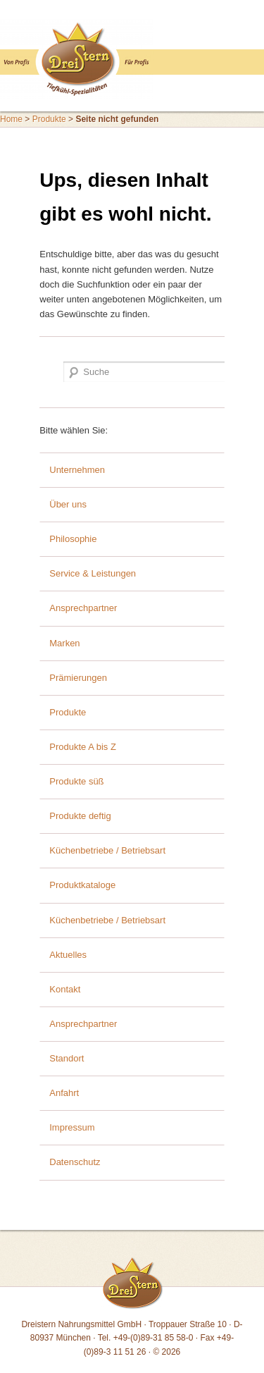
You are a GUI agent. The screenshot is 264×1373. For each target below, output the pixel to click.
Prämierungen (78, 677)
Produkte (49, 119)
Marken (64, 643)
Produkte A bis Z (82, 746)
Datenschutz (74, 1162)
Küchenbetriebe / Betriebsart (107, 850)
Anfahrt (64, 1093)
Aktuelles (68, 954)
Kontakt (64, 989)
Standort (66, 1058)
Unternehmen (77, 469)
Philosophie (72, 539)
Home (11, 119)
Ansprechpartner (83, 608)
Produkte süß (76, 781)
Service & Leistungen (92, 573)
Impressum (71, 1127)
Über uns (68, 504)
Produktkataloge (82, 885)
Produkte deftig (80, 816)
